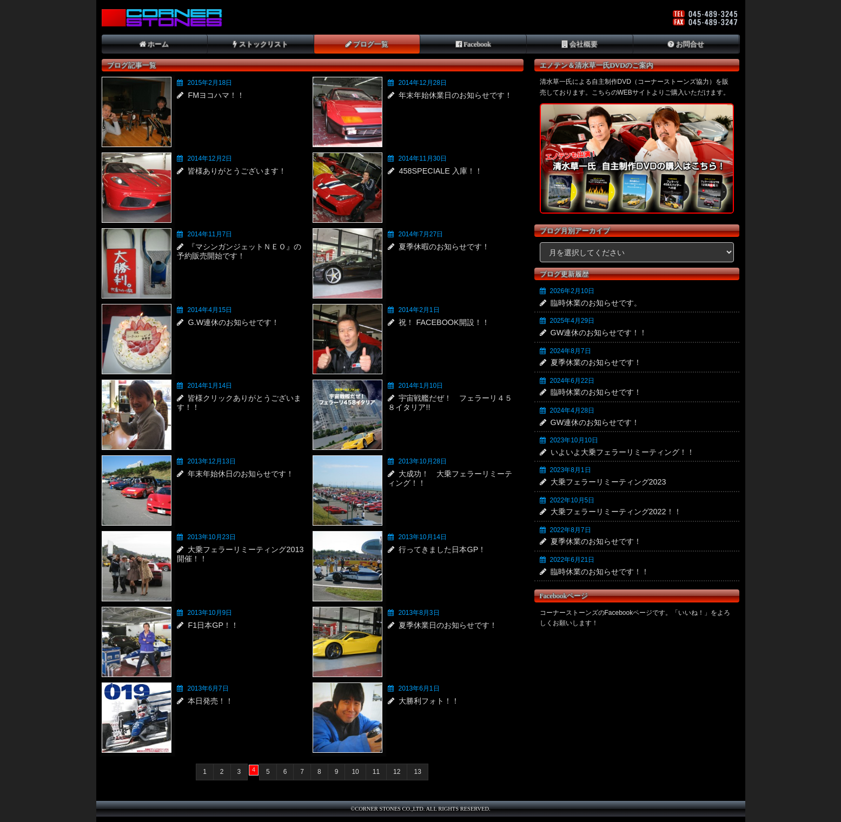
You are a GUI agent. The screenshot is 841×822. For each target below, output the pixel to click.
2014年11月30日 (422, 158)
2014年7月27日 (420, 234)
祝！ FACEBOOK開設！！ (444, 322)
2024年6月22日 (572, 381)
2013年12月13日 (211, 461)
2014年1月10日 (420, 385)
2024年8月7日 (570, 351)
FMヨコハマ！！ (216, 95)
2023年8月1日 (570, 470)
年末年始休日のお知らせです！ (241, 473)
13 (417, 771)
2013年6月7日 (207, 688)
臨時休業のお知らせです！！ (600, 571)
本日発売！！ (210, 701)
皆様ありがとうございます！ (237, 171)
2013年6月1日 (418, 688)
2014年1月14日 (209, 385)
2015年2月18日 (209, 83)
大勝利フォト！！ (429, 701)
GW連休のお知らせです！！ (599, 332)
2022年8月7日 (570, 530)
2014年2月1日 (418, 310)
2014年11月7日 (209, 234)
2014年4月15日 (209, 310)
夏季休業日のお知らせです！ (448, 625)
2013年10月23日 (211, 537)
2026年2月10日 (572, 291)
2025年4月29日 (572, 320)
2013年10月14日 (422, 537)
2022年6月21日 (572, 560)
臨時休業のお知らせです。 (596, 303)
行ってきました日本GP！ (442, 549)
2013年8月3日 (418, 612)
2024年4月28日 (572, 410)
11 (376, 771)
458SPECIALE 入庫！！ (440, 171)
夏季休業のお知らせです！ (596, 362)
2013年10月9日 (209, 612)
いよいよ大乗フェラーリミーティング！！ (622, 452)
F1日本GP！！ (213, 625)
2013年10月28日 (422, 461)
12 (396, 771)
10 (355, 771)
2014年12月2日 (209, 158)
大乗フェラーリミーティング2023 (608, 482)
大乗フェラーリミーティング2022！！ (616, 511)
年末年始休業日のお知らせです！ (455, 95)
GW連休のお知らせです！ (595, 422)
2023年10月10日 (574, 440)
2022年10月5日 (572, 500)
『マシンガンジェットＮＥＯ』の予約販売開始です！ (239, 251)
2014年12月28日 (422, 83)
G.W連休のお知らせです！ (233, 322)
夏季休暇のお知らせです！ (444, 246)
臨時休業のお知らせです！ (596, 392)
